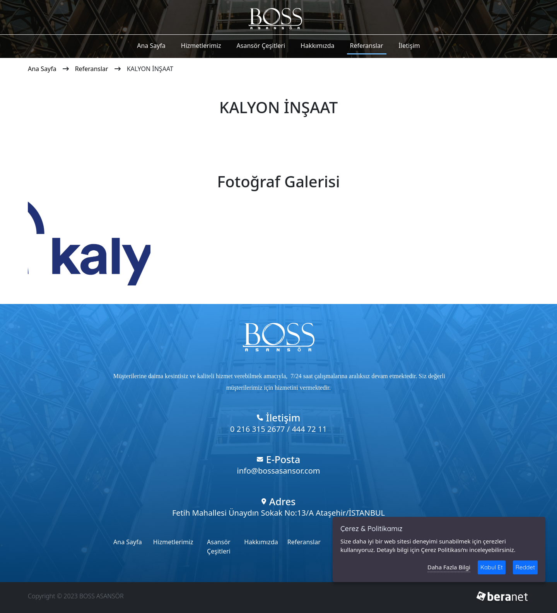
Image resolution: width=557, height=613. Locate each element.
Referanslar (366, 45)
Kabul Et (491, 567)
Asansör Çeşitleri (261, 45)
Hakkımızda (317, 45)
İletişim (409, 45)
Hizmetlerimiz (201, 45)
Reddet (525, 567)
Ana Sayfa (151, 45)
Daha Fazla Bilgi (448, 567)
